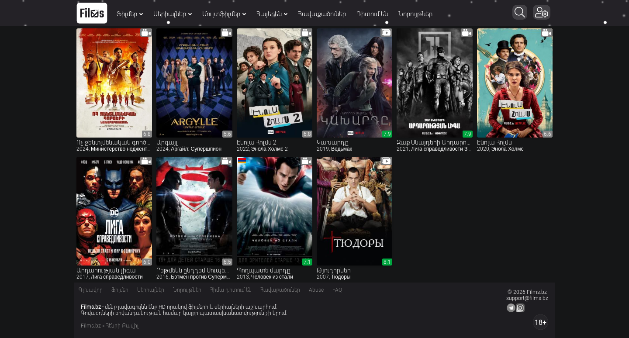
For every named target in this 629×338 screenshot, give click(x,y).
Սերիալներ (172, 14)
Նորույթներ (415, 14)
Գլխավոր (91, 290)
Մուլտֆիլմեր (224, 14)
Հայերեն (271, 14)
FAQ (337, 290)
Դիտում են (372, 14)
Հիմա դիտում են (231, 290)
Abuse (316, 290)
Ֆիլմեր (130, 14)
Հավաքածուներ (322, 14)
